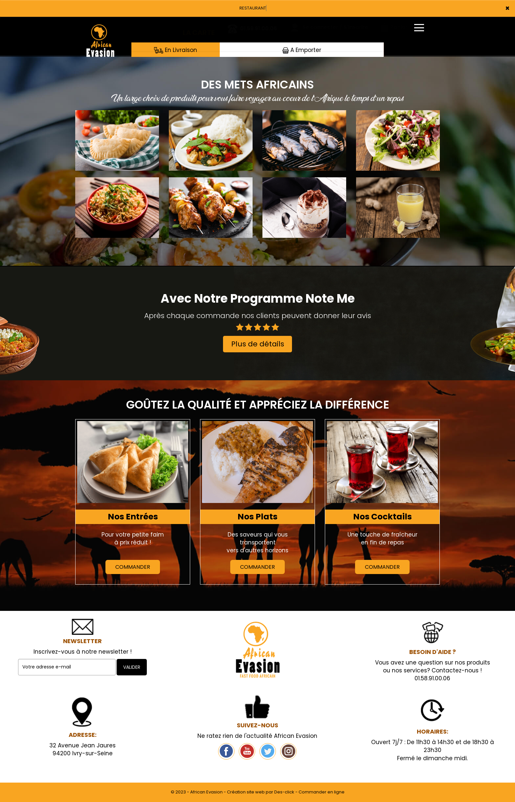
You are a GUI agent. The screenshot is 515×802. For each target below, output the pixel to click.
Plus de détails (257, 344)
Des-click (284, 792)
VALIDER (131, 667)
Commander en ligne (322, 792)
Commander (132, 567)
